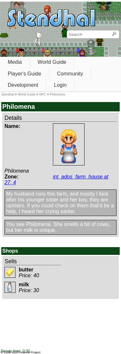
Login (60, 85)
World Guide (52, 62)
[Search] (114, 34)
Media (15, 62)
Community (70, 73)
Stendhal (7, 94)
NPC (42, 94)
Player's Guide (24, 73)
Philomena (57, 94)
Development (23, 85)
